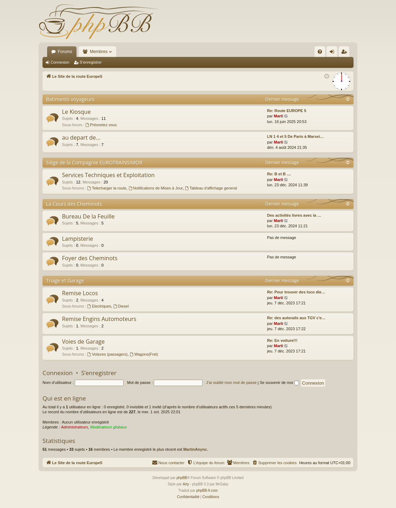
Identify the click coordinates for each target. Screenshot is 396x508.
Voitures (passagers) (107, 354)
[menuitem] (320, 51)
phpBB (181, 478)
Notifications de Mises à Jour (156, 188)
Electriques (99, 306)
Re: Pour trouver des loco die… (296, 292)
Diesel (121, 306)
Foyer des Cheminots (90, 258)
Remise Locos (80, 293)
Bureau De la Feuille (88, 216)
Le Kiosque (76, 112)
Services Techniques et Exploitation (108, 175)
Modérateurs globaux (108, 427)
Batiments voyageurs (70, 99)
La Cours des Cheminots (74, 203)
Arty (186, 484)
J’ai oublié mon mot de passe (231, 382)
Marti (278, 116)
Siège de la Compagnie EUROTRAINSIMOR (94, 162)
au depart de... (81, 137)
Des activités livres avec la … (294, 215)
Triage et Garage (65, 280)
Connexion (60, 62)
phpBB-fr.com (207, 490)
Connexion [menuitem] (333, 53)
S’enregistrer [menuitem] (345, 53)
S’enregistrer (91, 62)
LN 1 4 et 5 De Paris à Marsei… (295, 136)
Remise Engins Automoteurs (99, 319)
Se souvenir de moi (279, 382)
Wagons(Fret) (144, 354)
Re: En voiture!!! (282, 340)
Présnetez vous (101, 125)
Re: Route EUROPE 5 (286, 111)
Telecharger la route (106, 188)
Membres (99, 51)
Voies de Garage (83, 341)
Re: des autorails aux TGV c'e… (296, 318)
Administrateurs (74, 427)
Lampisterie (77, 239)
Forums (65, 51)
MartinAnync (195, 449)
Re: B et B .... (279, 174)
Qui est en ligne (64, 398)
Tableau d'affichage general (211, 188)
